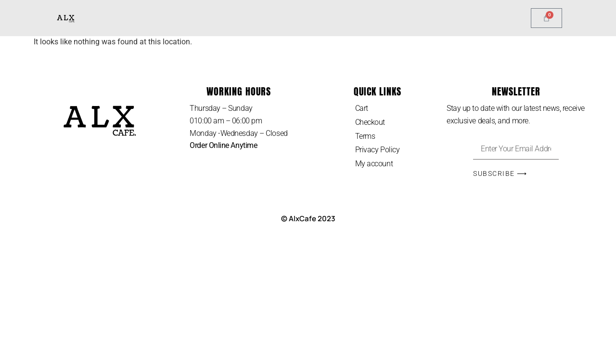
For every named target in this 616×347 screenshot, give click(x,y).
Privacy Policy (377, 149)
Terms (365, 136)
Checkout (370, 122)
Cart (361, 108)
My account (374, 163)
